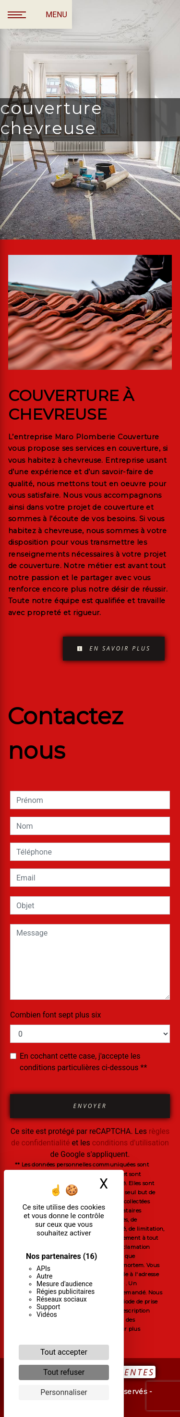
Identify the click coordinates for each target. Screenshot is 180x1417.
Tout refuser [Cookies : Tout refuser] (63, 1372)
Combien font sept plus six (55, 1014)
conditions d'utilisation (130, 1142)
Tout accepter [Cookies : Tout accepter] (63, 1352)
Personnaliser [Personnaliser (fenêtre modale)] (63, 1392)
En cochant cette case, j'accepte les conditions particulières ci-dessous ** (83, 1061)
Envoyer (90, 1106)
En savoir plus (114, 648)
